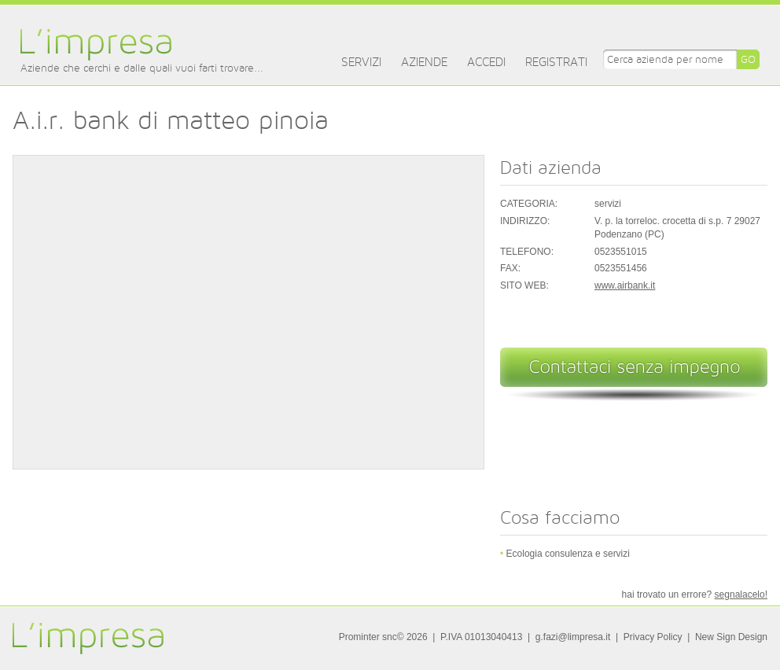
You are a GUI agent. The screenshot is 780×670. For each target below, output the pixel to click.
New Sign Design (731, 636)
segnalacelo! (741, 594)
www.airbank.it (624, 285)
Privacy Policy (653, 636)
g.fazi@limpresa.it (573, 636)
